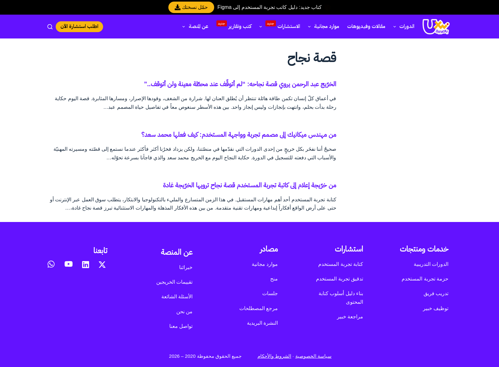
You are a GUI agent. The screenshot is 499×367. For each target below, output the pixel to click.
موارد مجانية (322, 26)
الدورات (402, 26)
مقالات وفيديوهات (366, 26)
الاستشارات (278, 26)
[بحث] (50, 26)
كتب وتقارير (233, 25)
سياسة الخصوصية (313, 356)
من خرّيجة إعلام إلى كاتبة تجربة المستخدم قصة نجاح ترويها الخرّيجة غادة (249, 185)
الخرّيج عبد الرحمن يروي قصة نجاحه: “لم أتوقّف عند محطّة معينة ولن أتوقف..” (240, 83)
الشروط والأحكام (274, 356)
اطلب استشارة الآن (79, 26)
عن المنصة (194, 26)
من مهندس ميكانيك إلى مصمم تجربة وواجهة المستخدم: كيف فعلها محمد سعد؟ (238, 134)
